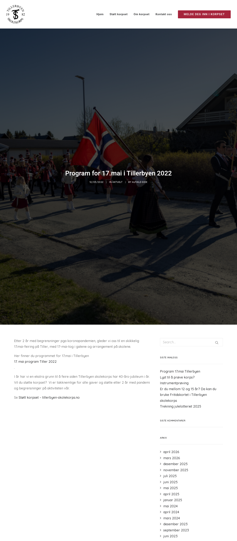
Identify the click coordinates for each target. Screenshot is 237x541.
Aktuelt (117, 180)
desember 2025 (175, 460)
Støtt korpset (119, 14)
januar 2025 (172, 496)
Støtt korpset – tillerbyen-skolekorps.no (49, 393)
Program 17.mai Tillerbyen (180, 367)
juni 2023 (170, 532)
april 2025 (171, 490)
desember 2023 (175, 520)
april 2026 (171, 448)
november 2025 (175, 466)
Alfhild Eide (139, 180)
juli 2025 (170, 472)
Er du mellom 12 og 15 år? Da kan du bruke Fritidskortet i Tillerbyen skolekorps (188, 391)
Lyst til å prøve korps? (177, 373)
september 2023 (176, 526)
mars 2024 (171, 514)
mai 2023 (170, 538)
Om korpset (142, 14)
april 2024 (171, 508)
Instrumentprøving (174, 379)
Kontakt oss (164, 14)
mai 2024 (170, 502)
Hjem (100, 14)
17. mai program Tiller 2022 (35, 357)
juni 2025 (170, 478)
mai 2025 (170, 484)
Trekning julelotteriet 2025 (180, 402)
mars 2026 (171, 454)
